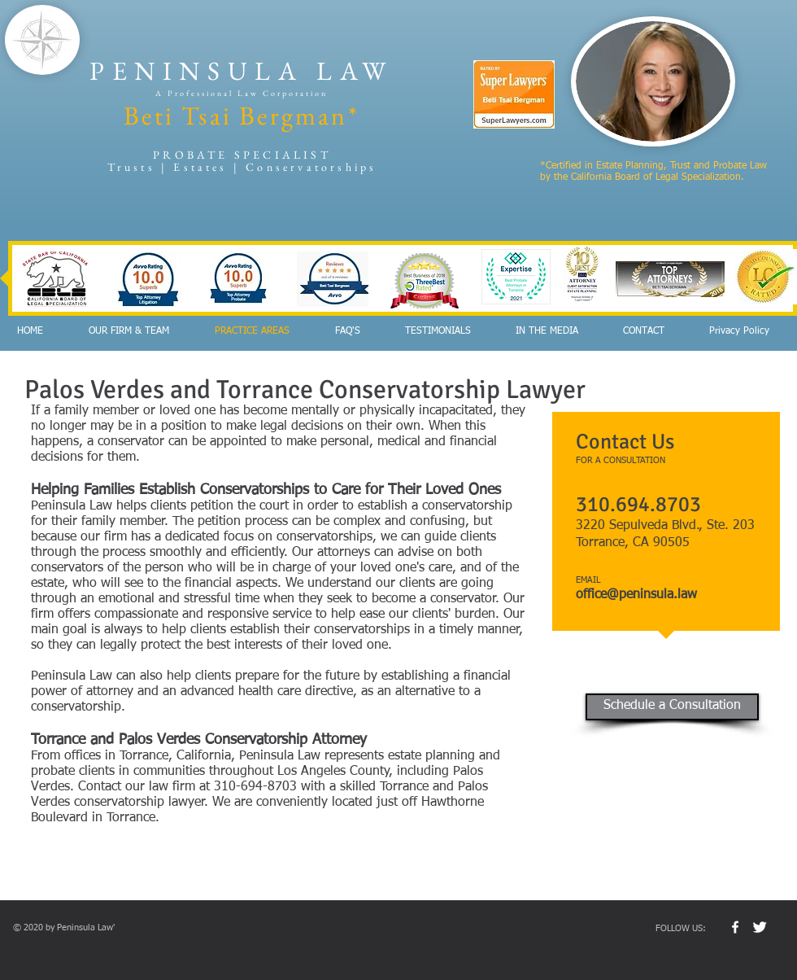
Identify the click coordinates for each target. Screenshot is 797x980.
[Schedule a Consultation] (672, 706)
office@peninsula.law (636, 595)
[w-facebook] (735, 927)
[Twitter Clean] (759, 927)
